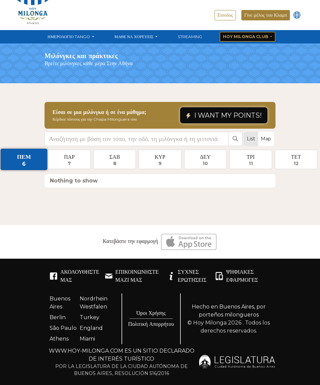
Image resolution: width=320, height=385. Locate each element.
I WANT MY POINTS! (224, 115)
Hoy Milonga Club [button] (246, 36)
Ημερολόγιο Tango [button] (69, 36)
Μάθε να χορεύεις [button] (134, 36)
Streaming (190, 36)
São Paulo (63, 328)
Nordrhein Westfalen (93, 302)
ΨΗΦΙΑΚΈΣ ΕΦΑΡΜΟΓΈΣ (236, 276)
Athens (59, 339)
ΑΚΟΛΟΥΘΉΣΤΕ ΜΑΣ (74, 276)
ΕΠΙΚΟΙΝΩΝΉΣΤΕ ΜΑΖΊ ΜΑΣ (132, 276)
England (91, 328)
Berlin (58, 317)
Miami (87, 339)
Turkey (89, 317)
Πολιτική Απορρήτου (151, 324)
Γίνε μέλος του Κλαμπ (265, 15)
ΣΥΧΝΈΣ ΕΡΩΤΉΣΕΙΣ (187, 276)
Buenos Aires (60, 302)
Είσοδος (225, 15)
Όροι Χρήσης (151, 313)
